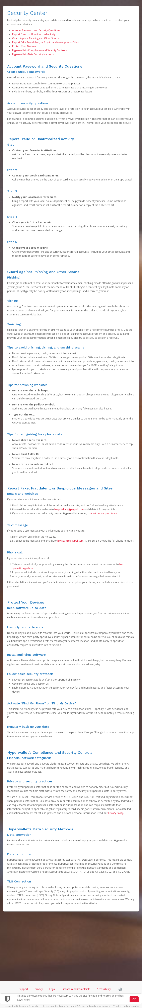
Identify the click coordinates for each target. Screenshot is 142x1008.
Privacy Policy (115, 813)
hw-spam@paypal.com (70, 540)
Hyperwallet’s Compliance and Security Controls (39, 50)
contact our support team (102, 513)
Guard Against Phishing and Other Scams (35, 38)
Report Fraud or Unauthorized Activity (33, 34)
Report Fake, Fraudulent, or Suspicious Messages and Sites (45, 42)
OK (134, 999)
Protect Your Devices (24, 46)
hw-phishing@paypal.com (69, 509)
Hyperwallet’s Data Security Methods (33, 54)
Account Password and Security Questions (36, 30)
